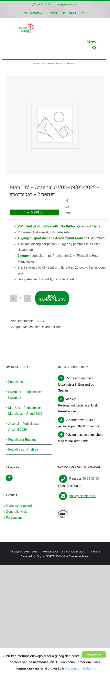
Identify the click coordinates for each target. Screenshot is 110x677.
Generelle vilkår (17, 511)
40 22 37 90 (43, 4)
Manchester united (19, 505)
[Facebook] (9, 478)
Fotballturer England (22, 439)
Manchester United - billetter (42, 327)
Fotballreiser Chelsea (23, 449)
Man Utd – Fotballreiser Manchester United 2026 (25, 410)
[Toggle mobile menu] (91, 42)
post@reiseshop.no (66, 4)
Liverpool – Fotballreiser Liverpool (25, 394)
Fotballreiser (17, 381)
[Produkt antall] (20, 298)
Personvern (14, 517)
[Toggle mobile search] (94, 48)
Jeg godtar (94, 660)
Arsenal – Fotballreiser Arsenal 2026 (24, 426)
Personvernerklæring (80, 671)
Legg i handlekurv (52, 298)
